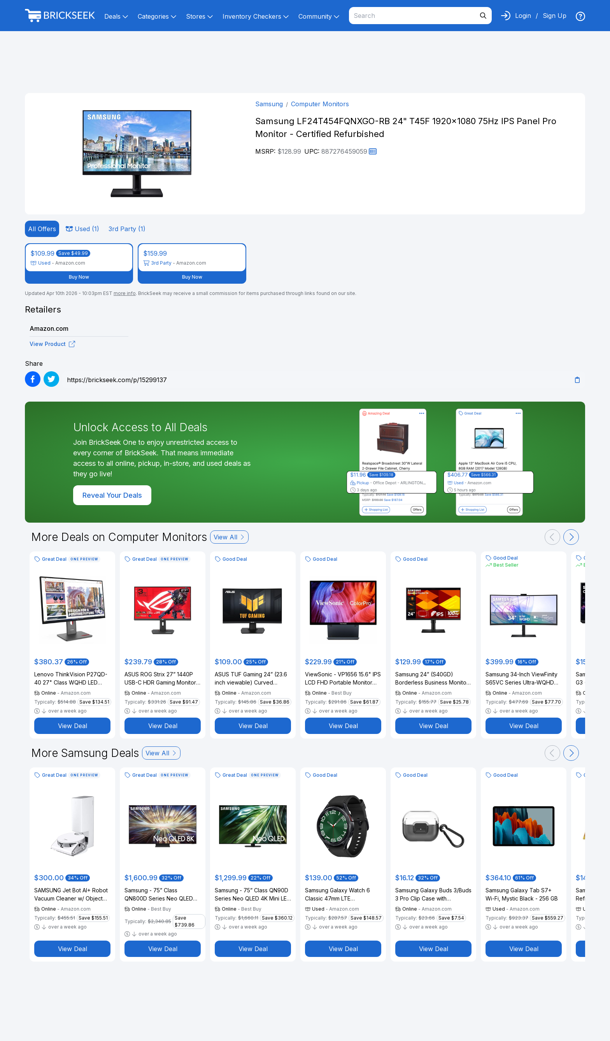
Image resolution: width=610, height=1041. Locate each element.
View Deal (72, 726)
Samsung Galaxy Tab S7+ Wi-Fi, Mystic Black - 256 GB (522, 894)
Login (523, 15)
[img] (580, 16)
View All (229, 537)
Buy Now (79, 277)
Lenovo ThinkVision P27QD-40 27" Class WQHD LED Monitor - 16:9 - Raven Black (70, 678)
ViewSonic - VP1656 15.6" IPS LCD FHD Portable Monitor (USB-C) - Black (343, 678)
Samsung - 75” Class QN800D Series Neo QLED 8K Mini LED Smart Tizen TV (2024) (160, 894)
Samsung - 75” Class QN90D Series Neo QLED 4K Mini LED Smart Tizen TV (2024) (253, 894)
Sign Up (554, 15)
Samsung (269, 104)
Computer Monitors (320, 104)
